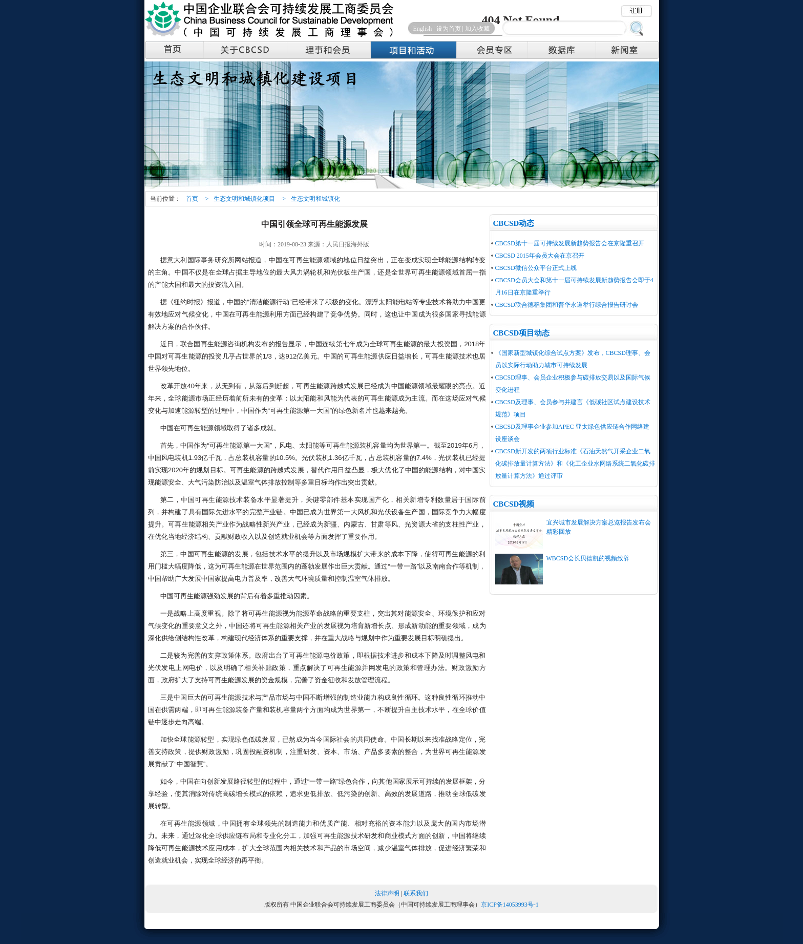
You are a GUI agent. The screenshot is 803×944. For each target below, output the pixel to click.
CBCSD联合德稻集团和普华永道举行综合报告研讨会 (566, 304)
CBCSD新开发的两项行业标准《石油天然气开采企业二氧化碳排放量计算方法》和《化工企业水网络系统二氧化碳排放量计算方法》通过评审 (575, 463)
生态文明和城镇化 (315, 198)
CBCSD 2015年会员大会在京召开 (539, 255)
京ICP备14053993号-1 (510, 904)
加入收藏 (477, 28)
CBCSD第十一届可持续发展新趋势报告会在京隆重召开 (569, 243)
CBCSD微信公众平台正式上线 (536, 267)
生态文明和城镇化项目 (244, 198)
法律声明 (387, 893)
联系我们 (416, 893)
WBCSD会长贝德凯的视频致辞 (588, 558)
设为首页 (448, 28)
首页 (192, 198)
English (422, 28)
